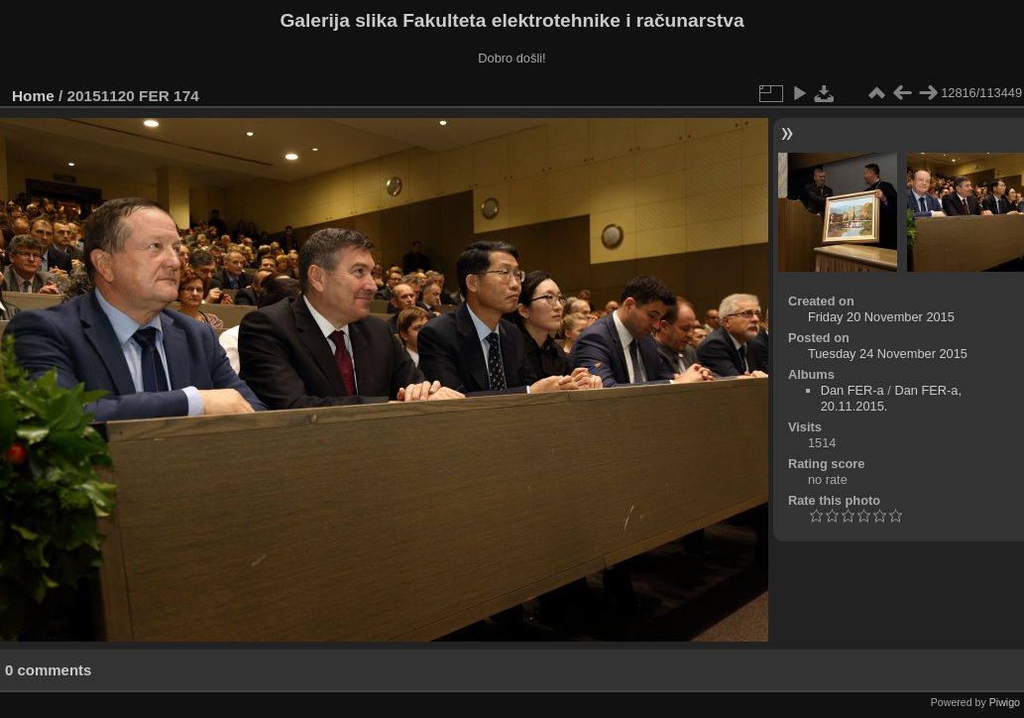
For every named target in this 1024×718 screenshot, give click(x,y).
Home (33, 95)
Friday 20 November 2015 (881, 316)
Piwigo (1004, 702)
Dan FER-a (852, 390)
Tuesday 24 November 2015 (887, 353)
